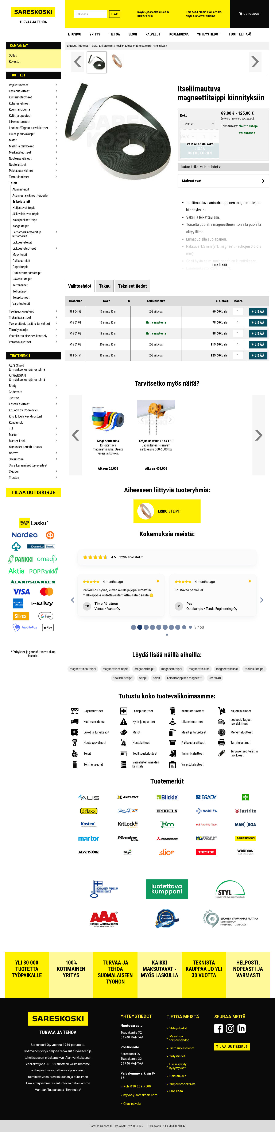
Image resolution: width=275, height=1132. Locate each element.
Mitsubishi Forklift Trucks (25, 447)
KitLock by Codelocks (23, 410)
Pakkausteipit (21, 261)
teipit (156, 678)
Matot (13, 140)
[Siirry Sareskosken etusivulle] (33, 14)
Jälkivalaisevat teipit (25, 214)
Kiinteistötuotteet (20, 97)
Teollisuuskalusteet (21, 311)
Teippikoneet (21, 297)
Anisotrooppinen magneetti (184, 678)
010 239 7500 (145, 16)
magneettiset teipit (115, 669)
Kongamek (16, 422)
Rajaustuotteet (18, 85)
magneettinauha (199, 669)
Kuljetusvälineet (19, 103)
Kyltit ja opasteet (20, 116)
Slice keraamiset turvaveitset (28, 465)
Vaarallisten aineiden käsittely (28, 336)
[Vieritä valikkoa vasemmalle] (77, 62)
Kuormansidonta (19, 109)
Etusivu (74, 34)
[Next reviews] (262, 600)
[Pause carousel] (167, 635)
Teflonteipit (19, 291)
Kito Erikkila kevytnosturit (25, 416)
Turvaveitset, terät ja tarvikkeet (29, 324)
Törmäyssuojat (18, 330)
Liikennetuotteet (19, 122)
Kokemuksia (179, 34)
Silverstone (16, 459)
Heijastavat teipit (23, 208)
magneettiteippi (171, 669)
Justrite (14, 398)
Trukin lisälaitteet (20, 318)
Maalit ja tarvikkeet (21, 146)
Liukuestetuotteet (24, 248)
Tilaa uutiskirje (33, 492)
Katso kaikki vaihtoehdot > (201, 167)
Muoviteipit (19, 255)
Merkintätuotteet (20, 152)
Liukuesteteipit (22, 242)
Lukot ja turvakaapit (22, 134)
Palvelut (153, 34)
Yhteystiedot (208, 34)
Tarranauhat (20, 285)
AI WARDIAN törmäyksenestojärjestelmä (27, 378)
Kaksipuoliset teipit (24, 220)
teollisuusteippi (254, 669)
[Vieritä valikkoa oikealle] (255, 62)
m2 (11, 429)
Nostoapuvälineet (20, 158)
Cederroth (15, 392)
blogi (132, 34)
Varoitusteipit (21, 304)
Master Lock (17, 441)
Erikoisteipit (21, 202)
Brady (12, 386)
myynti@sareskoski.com (153, 12)
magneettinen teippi (83, 669)
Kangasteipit (20, 226)
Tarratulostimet (19, 177)
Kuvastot (14, 62)
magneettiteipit (145, 669)
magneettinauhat (227, 669)
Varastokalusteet (20, 342)
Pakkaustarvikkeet (21, 171)
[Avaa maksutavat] (223, 180)
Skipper (14, 471)
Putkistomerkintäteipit (27, 273)
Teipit (13, 183)
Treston (14, 478)
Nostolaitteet (17, 165)
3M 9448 (215, 678)
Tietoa (114, 34)
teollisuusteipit (122, 678)
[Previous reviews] (73, 600)
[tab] (79, 286)
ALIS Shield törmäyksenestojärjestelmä (27, 367)
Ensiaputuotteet (19, 91)
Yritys (95, 34)
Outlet (13, 55)
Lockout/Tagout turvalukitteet (28, 128)
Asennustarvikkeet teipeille (30, 195)
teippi (143, 678)
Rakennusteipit (22, 279)
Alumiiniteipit (20, 189)
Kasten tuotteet (19, 404)
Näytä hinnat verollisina (200, 16)
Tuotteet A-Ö (240, 34)
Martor (13, 435)
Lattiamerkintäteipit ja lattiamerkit (26, 234)
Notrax (13, 453)
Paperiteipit (20, 267)
